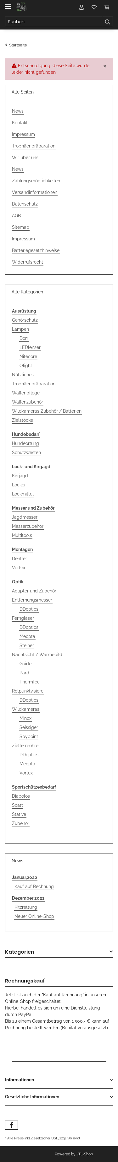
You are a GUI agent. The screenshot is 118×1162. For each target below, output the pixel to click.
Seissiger (29, 727)
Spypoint (29, 736)
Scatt (17, 805)
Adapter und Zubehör (34, 590)
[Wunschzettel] (94, 7)
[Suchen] (54, 22)
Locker (19, 484)
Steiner (27, 645)
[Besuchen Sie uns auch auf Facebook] (11, 1125)
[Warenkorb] (106, 7)
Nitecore (28, 356)
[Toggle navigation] (8, 4)
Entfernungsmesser (32, 599)
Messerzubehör (27, 526)
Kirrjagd (20, 475)
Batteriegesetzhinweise (35, 250)
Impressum (23, 134)
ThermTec (30, 681)
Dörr (24, 338)
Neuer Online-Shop (34, 916)
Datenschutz (25, 203)
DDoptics (29, 609)
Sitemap (20, 227)
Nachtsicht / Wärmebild (37, 654)
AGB (16, 215)
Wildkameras (25, 709)
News (18, 111)
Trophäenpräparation (33, 145)
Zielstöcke (22, 420)
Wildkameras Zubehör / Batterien (46, 411)
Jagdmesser (24, 517)
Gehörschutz (25, 320)
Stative (19, 814)
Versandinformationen (34, 192)
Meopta (27, 636)
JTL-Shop (84, 1154)
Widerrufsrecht (27, 262)
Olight (26, 365)
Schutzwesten (26, 452)
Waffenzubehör (27, 401)
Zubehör (20, 823)
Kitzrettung (25, 907)
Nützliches (23, 374)
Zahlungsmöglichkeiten (36, 180)
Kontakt (20, 122)
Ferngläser (23, 618)
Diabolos (21, 796)
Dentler (19, 558)
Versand (73, 1138)
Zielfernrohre (25, 745)
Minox (25, 718)
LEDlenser (30, 347)
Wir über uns (25, 157)
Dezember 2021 (28, 898)
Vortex (18, 567)
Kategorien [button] (19, 952)
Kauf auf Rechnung (34, 886)
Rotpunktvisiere (27, 690)
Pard (24, 672)
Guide (25, 663)
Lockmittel (23, 493)
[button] (81, 7)
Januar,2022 (24, 877)
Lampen (20, 329)
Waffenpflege (26, 392)
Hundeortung (25, 443)
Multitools (22, 535)
